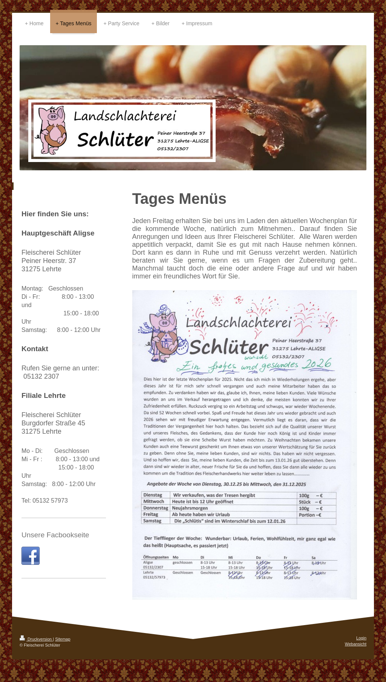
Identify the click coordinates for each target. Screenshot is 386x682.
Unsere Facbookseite (55, 535)
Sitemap (62, 639)
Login (361, 638)
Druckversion (36, 639)
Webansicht (355, 644)
